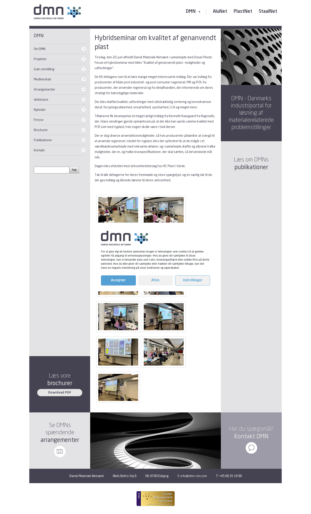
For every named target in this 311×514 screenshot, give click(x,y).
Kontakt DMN (251, 436)
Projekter (40, 59)
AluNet (220, 11)
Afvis (155, 280)
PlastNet (243, 11)
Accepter (118, 280)
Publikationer (43, 140)
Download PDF (59, 392)
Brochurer (41, 130)
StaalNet (268, 11)
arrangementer (60, 439)
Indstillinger (192, 280)
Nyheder (40, 109)
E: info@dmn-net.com (192, 476)
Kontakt (39, 150)
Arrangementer (44, 89)
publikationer (251, 167)
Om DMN (39, 49)
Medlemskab (42, 79)
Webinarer (41, 99)
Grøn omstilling (44, 69)
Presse (38, 120)
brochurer (59, 383)
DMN (193, 11)
